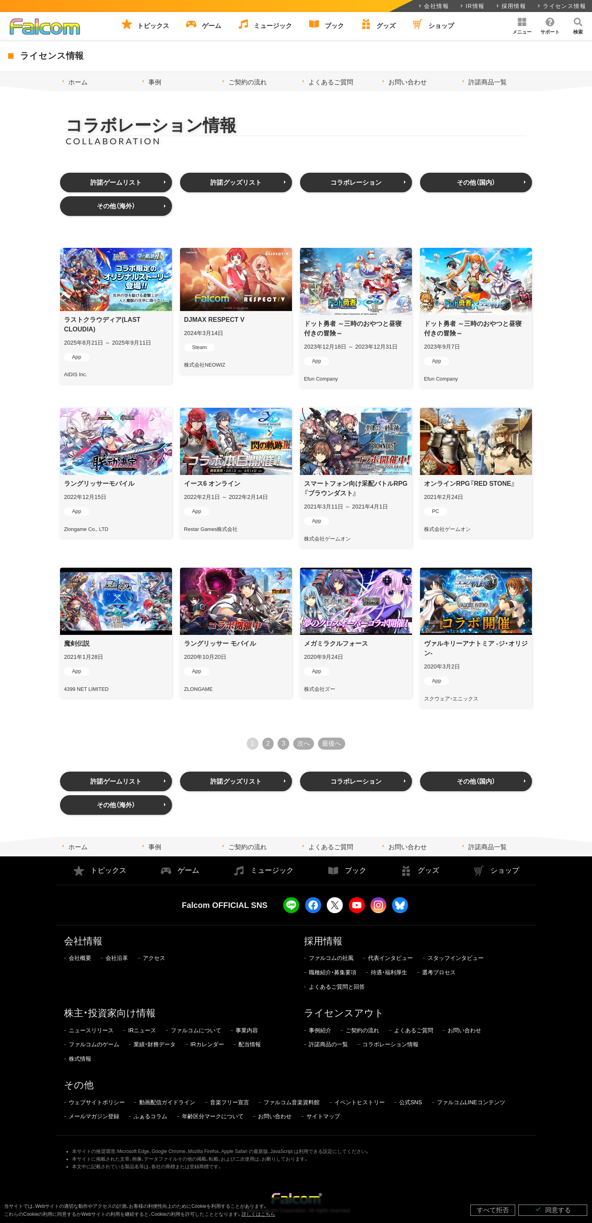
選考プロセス (439, 972)
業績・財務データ (155, 1044)
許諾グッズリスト (236, 182)
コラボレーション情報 (390, 1044)
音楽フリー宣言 (229, 1102)
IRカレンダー (207, 1044)
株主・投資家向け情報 (110, 1013)
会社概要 (80, 958)
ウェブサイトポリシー (97, 1102)
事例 (154, 82)
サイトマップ (323, 1116)
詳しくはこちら (258, 1214)
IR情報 (472, 6)
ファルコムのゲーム (94, 1044)
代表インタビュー (390, 958)
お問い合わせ (407, 82)
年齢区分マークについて (213, 1116)
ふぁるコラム (150, 1116)
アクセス (154, 958)
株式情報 (80, 1058)
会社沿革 (117, 958)
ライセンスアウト (344, 1013)
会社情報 (433, 6)
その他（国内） (476, 182)
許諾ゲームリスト (116, 182)
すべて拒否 (493, 1210)
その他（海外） (116, 206)
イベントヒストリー (359, 1102)
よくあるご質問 (330, 82)
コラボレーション (356, 182)
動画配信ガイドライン (167, 1102)
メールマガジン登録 (94, 1116)
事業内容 (247, 1030)
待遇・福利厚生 (389, 972)
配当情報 (249, 1044)
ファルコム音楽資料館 (292, 1102)
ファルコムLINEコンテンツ (471, 1102)
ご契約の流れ (247, 82)
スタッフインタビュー (456, 958)
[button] (522, 26)
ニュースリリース (91, 1030)
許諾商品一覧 (487, 82)
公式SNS (410, 1102)
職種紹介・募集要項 (332, 972)
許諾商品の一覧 (328, 1044)
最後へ (331, 743)
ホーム (78, 82)
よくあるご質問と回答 (337, 987)
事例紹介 (320, 1030)
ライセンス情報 (561, 6)
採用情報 (510, 6)
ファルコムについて (196, 1030)
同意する (553, 1209)
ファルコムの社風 (331, 958)
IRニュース (142, 1030)
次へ (303, 743)
